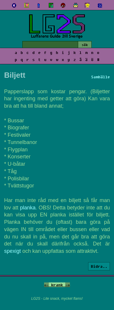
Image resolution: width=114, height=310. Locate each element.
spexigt (12, 251)
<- (46, 284)
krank (57, 284)
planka (28, 208)
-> (67, 284)
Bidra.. (99, 266)
